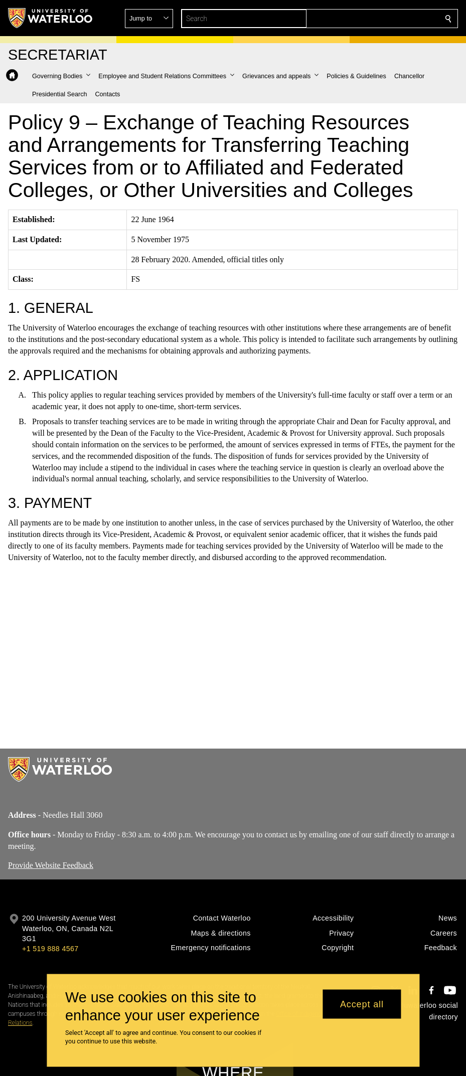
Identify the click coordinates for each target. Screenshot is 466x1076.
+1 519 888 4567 (50, 949)
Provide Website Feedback (50, 865)
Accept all (362, 1004)
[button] (375, 19)
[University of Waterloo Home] (50, 18)
